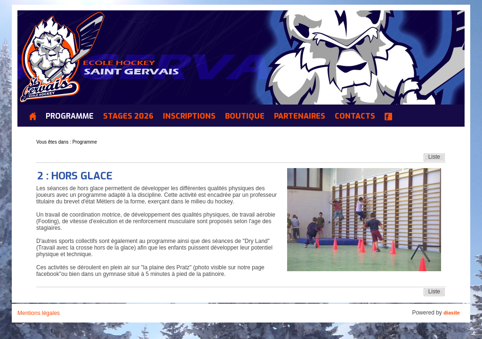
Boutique (245, 116)
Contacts (355, 116)
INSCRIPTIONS (189, 116)
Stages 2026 (128, 116)
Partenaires (299, 116)
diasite (451, 312)
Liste (434, 156)
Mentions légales (38, 313)
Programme (70, 116)
